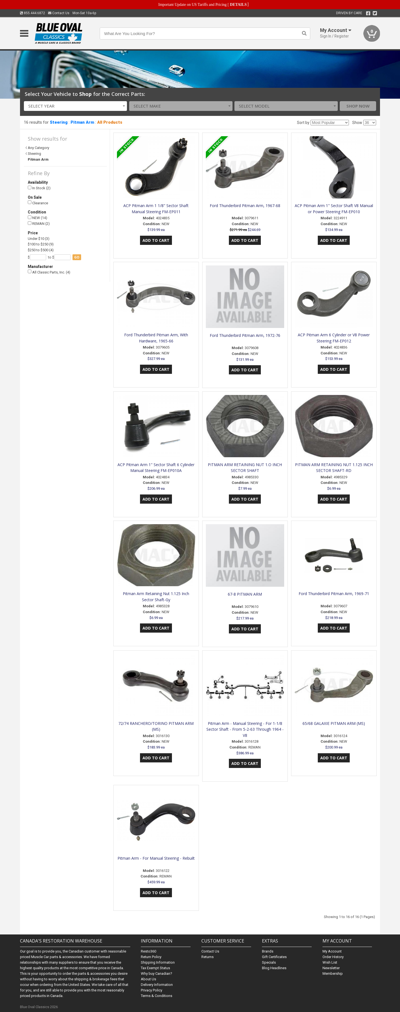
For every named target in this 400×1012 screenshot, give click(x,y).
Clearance (38, 202)
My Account (332, 951)
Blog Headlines (274, 968)
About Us (148, 979)
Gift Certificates (274, 957)
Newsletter (331, 968)
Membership (332, 973)
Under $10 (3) (38, 239)
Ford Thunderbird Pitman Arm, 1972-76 (245, 335)
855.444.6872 (32, 13)
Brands (267, 951)
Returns (207, 957)
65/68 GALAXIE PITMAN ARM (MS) (333, 723)
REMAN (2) (39, 223)
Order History (333, 957)
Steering (59, 122)
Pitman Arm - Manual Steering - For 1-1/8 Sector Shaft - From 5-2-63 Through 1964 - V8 (245, 729)
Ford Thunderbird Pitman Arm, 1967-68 (245, 205)
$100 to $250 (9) (41, 244)
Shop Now (358, 106)
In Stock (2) (39, 188)
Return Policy (151, 957)
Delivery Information (157, 985)
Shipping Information (158, 962)
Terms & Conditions (156, 996)
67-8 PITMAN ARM (245, 594)
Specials (269, 962)
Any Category (38, 148)
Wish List (329, 962)
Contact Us (58, 13)
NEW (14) (37, 217)
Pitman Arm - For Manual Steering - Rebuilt (156, 858)
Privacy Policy (151, 990)
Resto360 (148, 951)
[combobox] (75, 106)
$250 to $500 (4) (41, 250)
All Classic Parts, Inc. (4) (49, 272)
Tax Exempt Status (155, 968)
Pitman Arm (82, 122)
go (76, 257)
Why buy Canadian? (156, 973)
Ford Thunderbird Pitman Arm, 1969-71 (334, 593)
